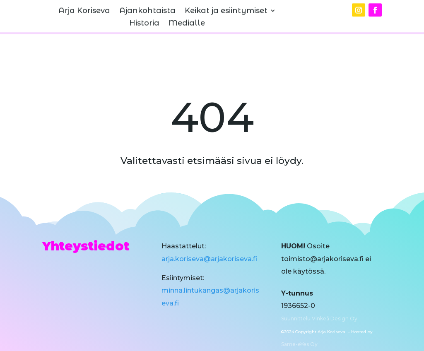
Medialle (187, 19)
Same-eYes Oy (299, 344)
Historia (144, 19)
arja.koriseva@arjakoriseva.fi (209, 259)
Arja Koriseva (84, 6)
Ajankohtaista (147, 6)
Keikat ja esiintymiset (226, 6)
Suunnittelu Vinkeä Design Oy (319, 318)
